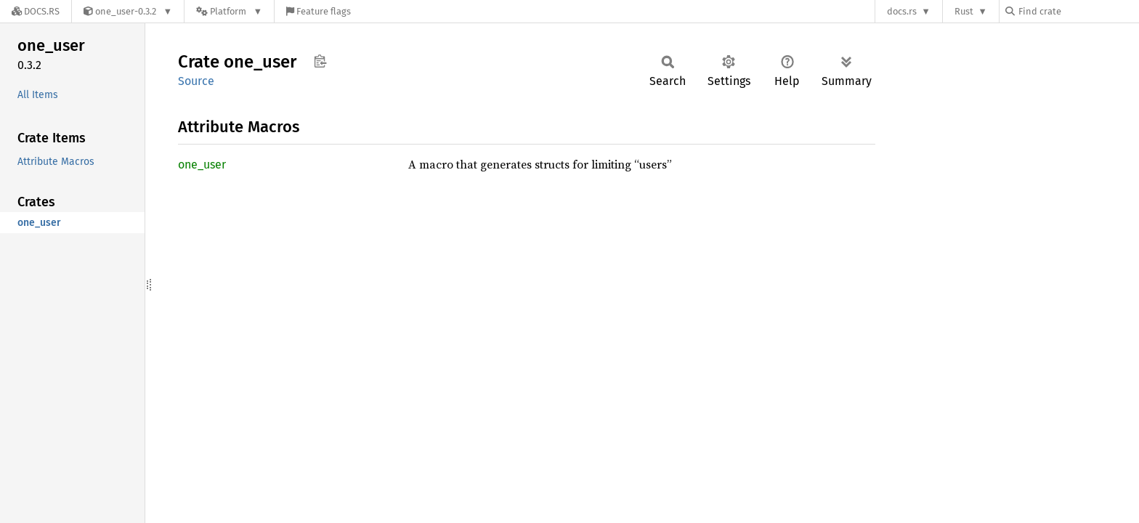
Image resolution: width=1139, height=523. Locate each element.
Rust (963, 11)
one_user (202, 164)
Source (196, 81)
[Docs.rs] (35, 11)
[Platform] (229, 11)
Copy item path (320, 61)
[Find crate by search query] (1078, 11)
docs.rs (902, 11)
